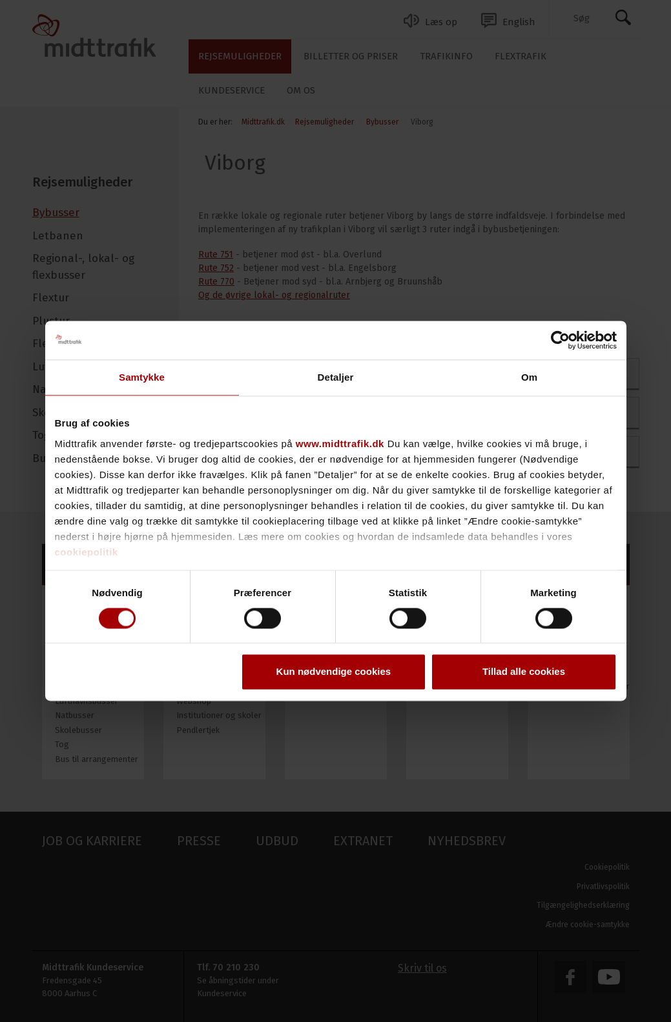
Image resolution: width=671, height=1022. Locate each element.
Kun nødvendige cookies (333, 671)
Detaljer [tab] (336, 377)
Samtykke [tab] (142, 377)
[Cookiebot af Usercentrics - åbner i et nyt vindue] (560, 340)
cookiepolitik (86, 551)
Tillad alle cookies (523, 671)
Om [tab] (529, 377)
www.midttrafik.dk (340, 443)
